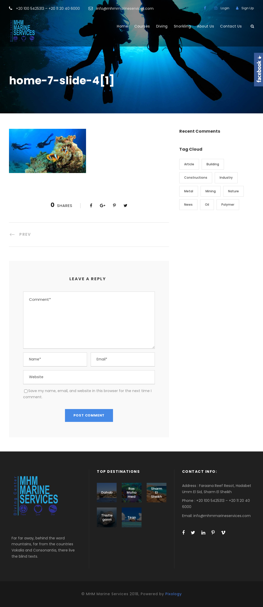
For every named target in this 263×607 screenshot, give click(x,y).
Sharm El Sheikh (156, 492)
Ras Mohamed (131, 492)
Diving (162, 26)
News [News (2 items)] (188, 204)
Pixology (173, 593)
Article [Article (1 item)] (189, 164)
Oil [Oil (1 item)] (207, 204)
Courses (142, 26)
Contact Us (231, 26)
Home (122, 26)
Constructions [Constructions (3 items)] (195, 177)
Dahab (106, 492)
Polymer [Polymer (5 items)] (227, 204)
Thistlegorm (106, 517)
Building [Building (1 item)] (212, 164)
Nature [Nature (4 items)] (233, 191)
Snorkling (182, 26)
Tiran (131, 517)
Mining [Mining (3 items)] (210, 191)
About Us (205, 26)
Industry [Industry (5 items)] (226, 177)
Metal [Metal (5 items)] (188, 191)
